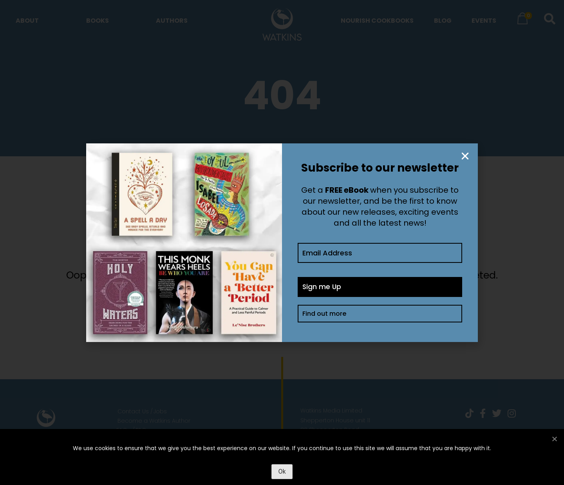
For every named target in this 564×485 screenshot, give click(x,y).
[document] (282, 242)
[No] (554, 439)
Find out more (324, 314)
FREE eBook (347, 190)
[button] (465, 156)
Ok (282, 471)
